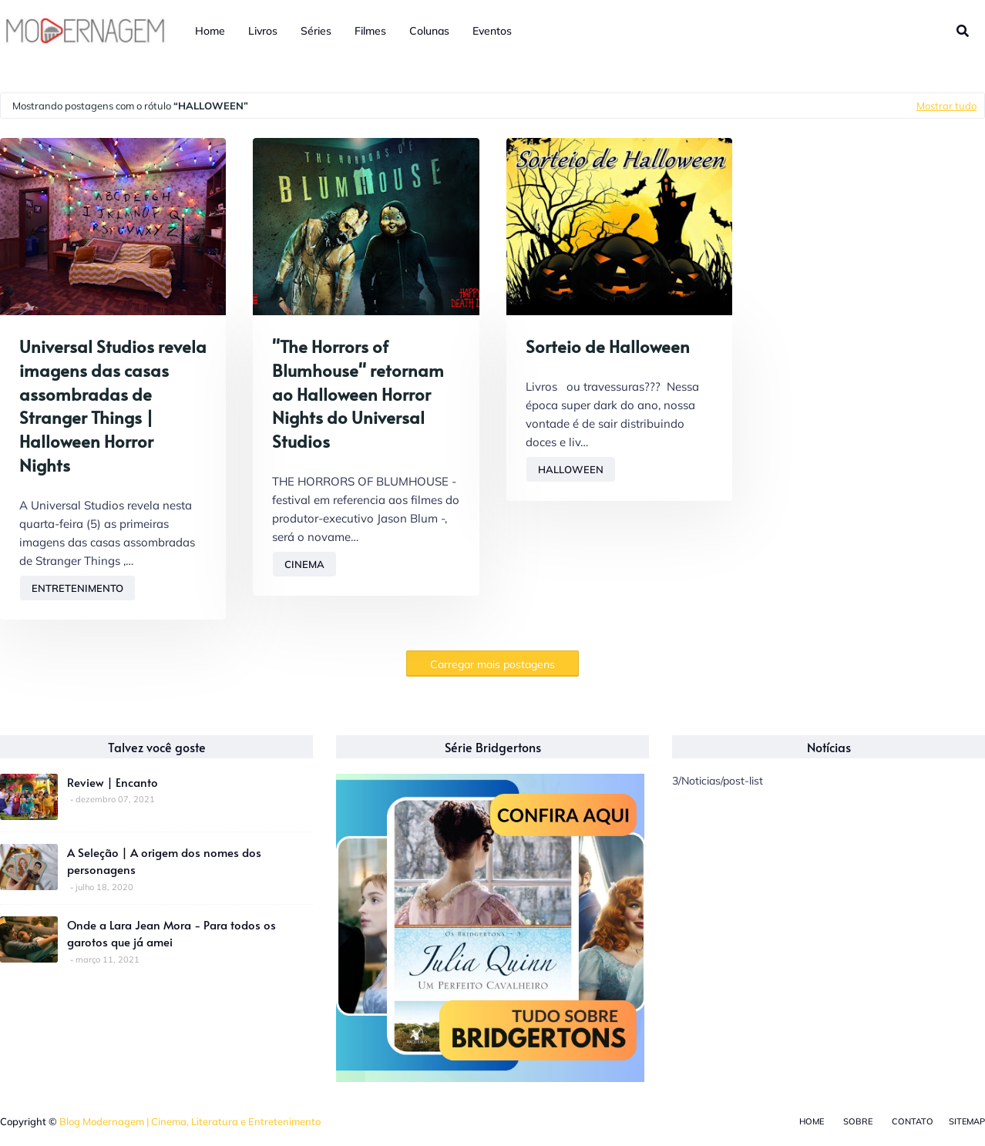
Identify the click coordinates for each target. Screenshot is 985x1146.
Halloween (570, 469)
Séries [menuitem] (316, 31)
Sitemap (967, 1121)
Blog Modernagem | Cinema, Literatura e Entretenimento (190, 1121)
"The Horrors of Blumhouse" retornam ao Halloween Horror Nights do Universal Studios (358, 393)
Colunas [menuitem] (429, 31)
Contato (912, 1121)
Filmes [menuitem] (370, 31)
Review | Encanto (112, 782)
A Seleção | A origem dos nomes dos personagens (164, 861)
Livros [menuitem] (262, 31)
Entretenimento (77, 588)
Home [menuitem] (210, 31)
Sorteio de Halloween (608, 346)
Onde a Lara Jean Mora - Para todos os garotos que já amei (171, 933)
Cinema (304, 564)
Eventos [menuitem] (492, 31)
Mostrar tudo (946, 105)
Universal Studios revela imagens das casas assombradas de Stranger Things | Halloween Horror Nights (113, 405)
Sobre (857, 1121)
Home (811, 1121)
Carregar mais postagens (492, 664)
